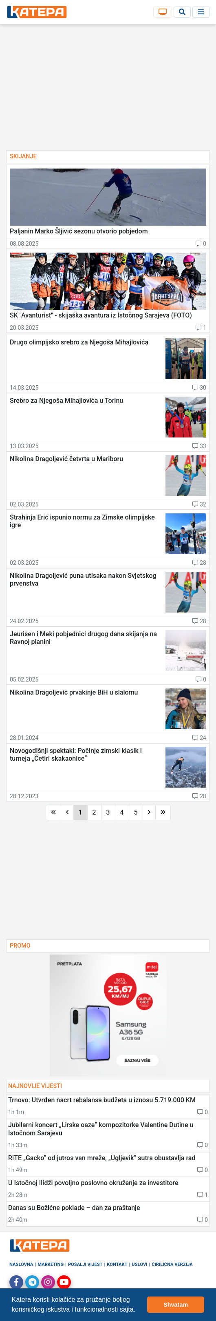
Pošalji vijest (85, 1264)
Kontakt (117, 1264)
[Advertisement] (108, 90)
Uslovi (139, 1264)
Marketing (50, 1264)
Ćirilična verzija (172, 1264)
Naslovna (21, 1264)
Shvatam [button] (175, 1304)
